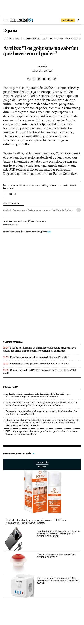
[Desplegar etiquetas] (78, 210)
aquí (49, 232)
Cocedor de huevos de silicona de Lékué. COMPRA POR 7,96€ (56, 555)
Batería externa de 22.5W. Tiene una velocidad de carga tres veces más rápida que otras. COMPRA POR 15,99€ (58, 534)
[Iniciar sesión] (78, 20)
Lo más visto (10, 387)
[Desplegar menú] (5, 20)
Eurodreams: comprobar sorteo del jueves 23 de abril (39, 357)
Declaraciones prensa (38, 210)
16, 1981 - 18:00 (42, 71)
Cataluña (58, 39)
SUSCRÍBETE (68, 20)
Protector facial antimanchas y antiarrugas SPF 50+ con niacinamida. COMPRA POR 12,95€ (36, 521)
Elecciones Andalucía (14, 39)
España (10, 30)
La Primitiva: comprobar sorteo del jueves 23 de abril (40, 363)
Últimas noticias (13, 342)
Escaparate (42, 464)
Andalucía (47, 39)
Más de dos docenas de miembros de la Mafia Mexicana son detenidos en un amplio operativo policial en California (39, 349)
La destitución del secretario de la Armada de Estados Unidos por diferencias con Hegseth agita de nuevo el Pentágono (38, 395)
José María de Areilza (61, 210)
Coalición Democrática (14, 210)
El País (42, 66)
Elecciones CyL (33, 39)
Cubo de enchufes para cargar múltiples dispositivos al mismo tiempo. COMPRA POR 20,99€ (58, 580)
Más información (10, 224)
